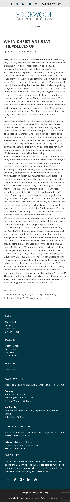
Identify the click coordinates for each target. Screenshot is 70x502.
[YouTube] (35, 4)
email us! (47, 471)
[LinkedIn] (29, 4)
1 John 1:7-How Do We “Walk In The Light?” (28, 298)
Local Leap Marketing (38, 492)
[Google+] (23, 4)
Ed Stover (11, 290)
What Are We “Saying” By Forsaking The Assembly (32, 294)
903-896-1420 (54, 4)
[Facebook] (11, 4)
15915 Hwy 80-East (15, 445)
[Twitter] (17, 4)
